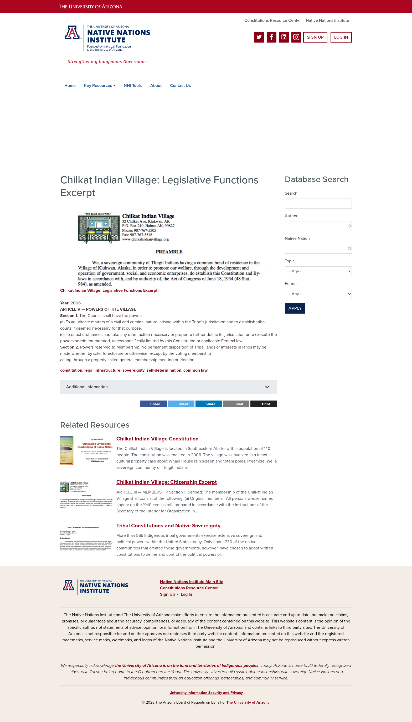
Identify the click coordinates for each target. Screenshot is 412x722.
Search (291, 193)
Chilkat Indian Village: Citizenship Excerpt (166, 482)
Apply (295, 308)
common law (195, 370)
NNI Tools (133, 85)
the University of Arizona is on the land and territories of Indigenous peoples (187, 665)
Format (291, 283)
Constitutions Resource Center (272, 20)
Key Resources (98, 85)
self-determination (164, 370)
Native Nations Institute (327, 20)
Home (70, 85)
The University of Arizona (248, 702)
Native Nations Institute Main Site (191, 581)
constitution (71, 370)
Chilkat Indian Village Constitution (157, 439)
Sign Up (315, 37)
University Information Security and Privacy (206, 692)
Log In (341, 37)
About (156, 85)
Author (291, 216)
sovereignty (133, 370)
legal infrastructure (102, 370)
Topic (290, 261)
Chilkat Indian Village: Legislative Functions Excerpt (108, 290)
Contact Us (180, 85)
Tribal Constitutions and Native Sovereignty (168, 526)
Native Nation (297, 238)
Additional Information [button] (87, 386)
